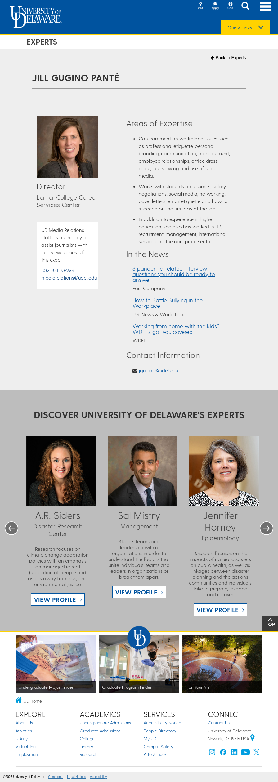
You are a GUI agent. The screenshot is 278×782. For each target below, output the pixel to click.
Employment (27, 754)
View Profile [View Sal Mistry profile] (136, 592)
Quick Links (239, 27)
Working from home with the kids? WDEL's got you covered (176, 329)
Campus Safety (158, 746)
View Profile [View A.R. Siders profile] (55, 599)
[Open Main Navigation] (265, 6)
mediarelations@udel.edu (69, 278)
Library (86, 746)
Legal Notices (76, 777)
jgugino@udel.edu (158, 370)
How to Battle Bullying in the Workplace (167, 303)
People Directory (160, 730)
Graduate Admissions (100, 730)
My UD (150, 738)
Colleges (88, 738)
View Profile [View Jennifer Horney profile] (217, 609)
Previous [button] (11, 528)
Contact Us (219, 722)
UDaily (22, 738)
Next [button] (266, 528)
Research (88, 754)
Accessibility (98, 777)
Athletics (24, 730)
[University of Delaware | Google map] (252, 738)
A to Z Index (155, 754)
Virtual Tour (26, 746)
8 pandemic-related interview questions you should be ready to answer (173, 274)
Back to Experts (228, 57)
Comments (55, 777)
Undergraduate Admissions (105, 722)
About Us (24, 722)
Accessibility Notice (162, 722)
